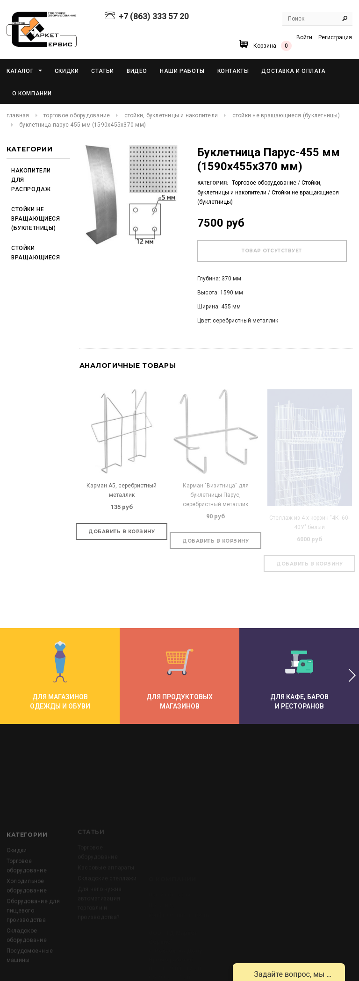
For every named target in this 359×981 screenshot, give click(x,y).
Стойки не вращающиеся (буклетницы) (286, 115)
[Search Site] (317, 19)
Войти (304, 37)
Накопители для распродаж (31, 180)
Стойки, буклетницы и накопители (171, 115)
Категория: (212, 183)
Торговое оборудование (76, 115)
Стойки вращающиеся (34, 253)
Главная (18, 115)
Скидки (17, 889)
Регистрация (335, 37)
